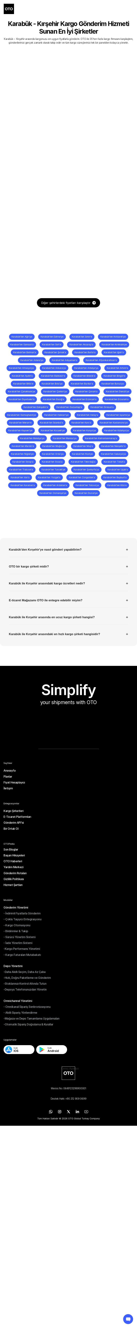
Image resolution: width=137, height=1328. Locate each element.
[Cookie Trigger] (70, 1068)
